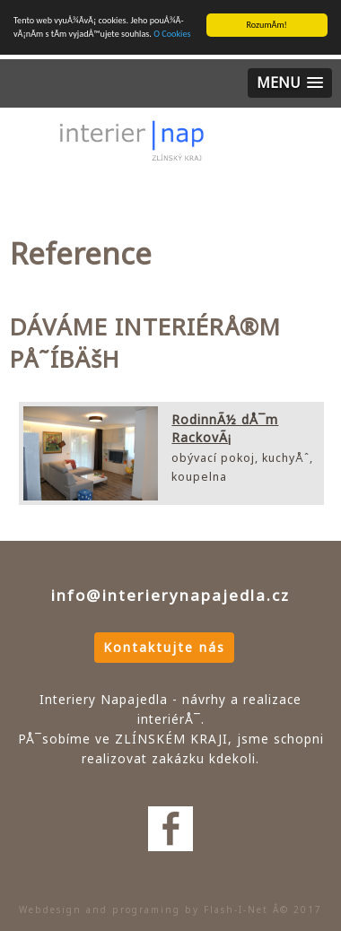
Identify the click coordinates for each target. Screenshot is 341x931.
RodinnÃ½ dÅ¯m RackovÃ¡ (224, 428)
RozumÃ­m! (267, 24)
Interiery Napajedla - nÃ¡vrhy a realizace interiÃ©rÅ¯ (131, 152)
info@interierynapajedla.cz (170, 595)
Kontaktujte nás (164, 647)
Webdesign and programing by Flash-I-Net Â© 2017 (170, 909)
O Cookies (171, 33)
